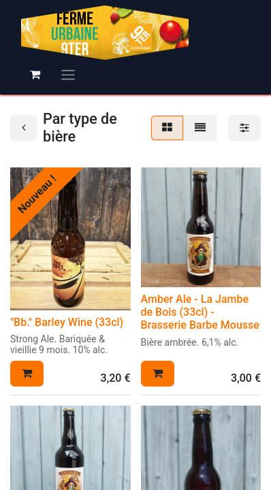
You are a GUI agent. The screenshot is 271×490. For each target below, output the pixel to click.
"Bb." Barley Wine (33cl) (66, 322)
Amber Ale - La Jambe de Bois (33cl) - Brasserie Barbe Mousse (200, 312)
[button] (27, 374)
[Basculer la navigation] (68, 74)
